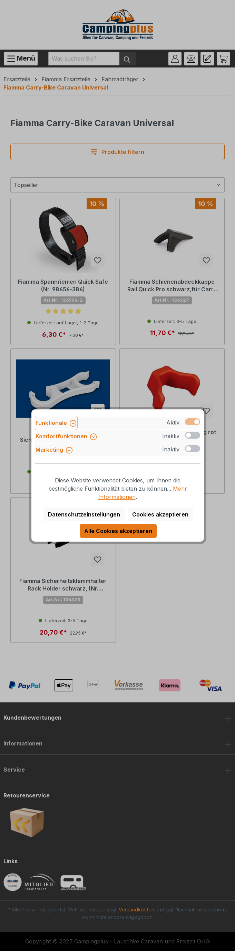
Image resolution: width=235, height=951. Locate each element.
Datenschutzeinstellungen (84, 514)
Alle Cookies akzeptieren (118, 530)
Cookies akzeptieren (160, 514)
